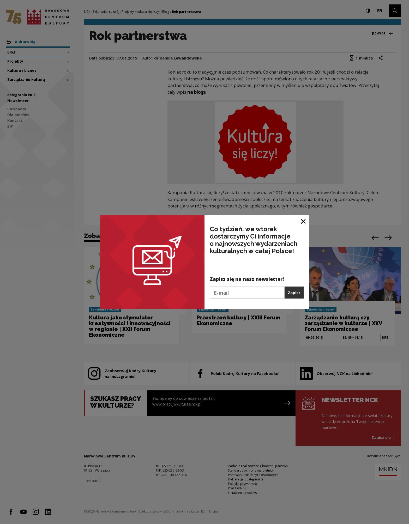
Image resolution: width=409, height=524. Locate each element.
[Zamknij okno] (303, 221)
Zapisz (294, 292)
